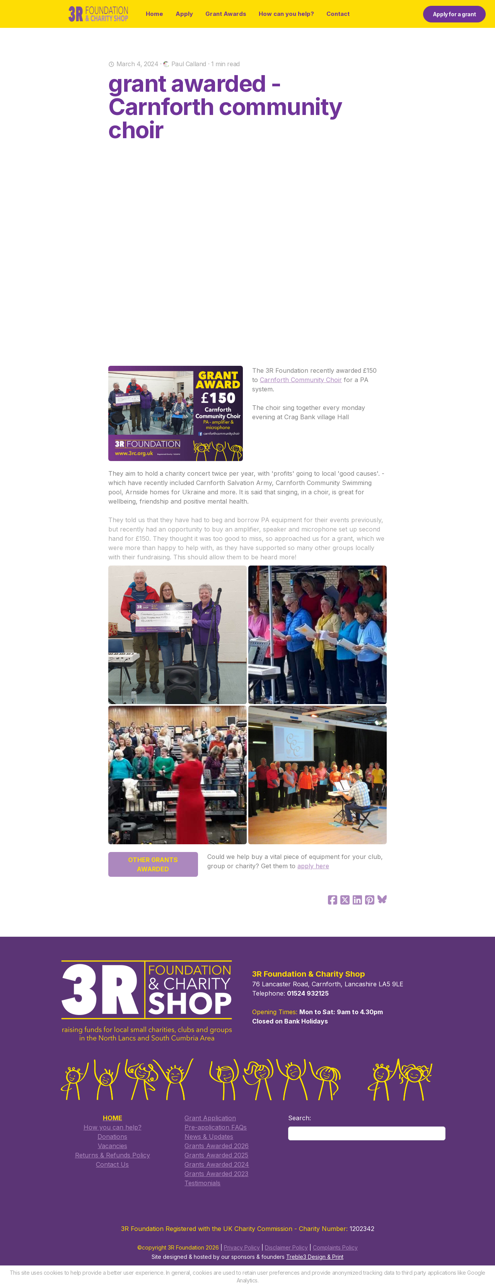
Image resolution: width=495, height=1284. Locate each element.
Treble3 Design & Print (314, 1257)
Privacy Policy (242, 1248)
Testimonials (202, 1183)
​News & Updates (208, 1137)
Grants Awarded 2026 (216, 1146)
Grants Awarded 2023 (216, 1174)
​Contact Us (112, 1165)
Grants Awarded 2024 (216, 1165)
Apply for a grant (454, 14)
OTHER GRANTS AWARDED (153, 864)
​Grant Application (210, 1118)
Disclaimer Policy (286, 1248)
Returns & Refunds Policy (112, 1155)
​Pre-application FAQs (215, 1127)
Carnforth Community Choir (301, 380)
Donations (112, 1137)
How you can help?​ (113, 1127)
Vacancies (112, 1146)
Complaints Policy (335, 1248)
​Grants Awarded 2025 (216, 1155)
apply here (313, 866)
